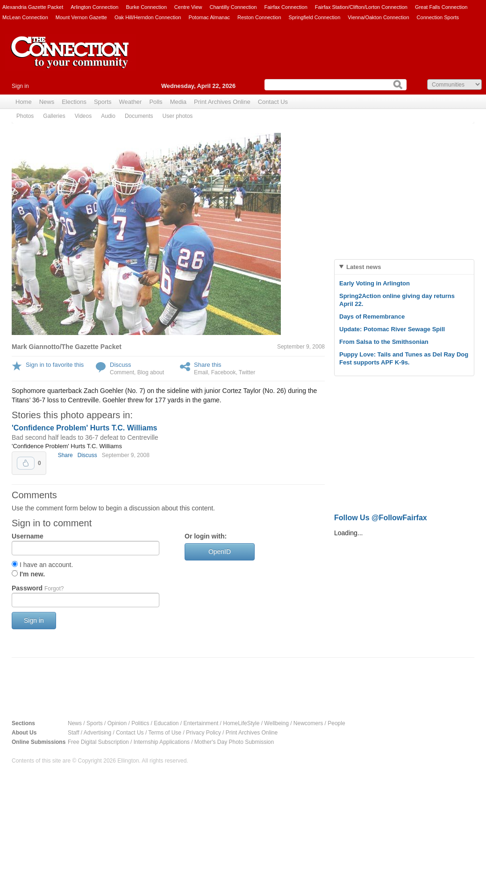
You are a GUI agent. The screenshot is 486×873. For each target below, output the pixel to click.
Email (201, 372)
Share (65, 455)
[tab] (404, 267)
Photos (25, 116)
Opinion (117, 723)
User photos (178, 116)
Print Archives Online (222, 101)
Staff (73, 732)
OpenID (219, 551)
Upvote (26, 463)
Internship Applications (162, 742)
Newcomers (308, 723)
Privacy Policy (203, 732)
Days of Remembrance (372, 316)
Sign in (20, 86)
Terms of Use (164, 732)
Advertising (97, 732)
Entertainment (201, 723)
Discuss (120, 364)
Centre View (188, 7)
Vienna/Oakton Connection (378, 17)
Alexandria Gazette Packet (32, 7)
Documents (139, 116)
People (336, 723)
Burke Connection (146, 7)
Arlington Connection (94, 7)
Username (27, 536)
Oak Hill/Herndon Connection (147, 17)
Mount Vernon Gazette (81, 17)
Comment (122, 372)
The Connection (70, 59)
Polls (155, 101)
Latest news (363, 266)
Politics (140, 723)
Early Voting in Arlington (374, 283)
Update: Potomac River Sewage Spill (392, 329)
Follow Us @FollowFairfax (380, 518)
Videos (83, 116)
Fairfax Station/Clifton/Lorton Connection (361, 7)
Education (166, 723)
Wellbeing (276, 723)
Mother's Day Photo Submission (234, 742)
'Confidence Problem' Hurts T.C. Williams (84, 428)
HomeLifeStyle (241, 723)
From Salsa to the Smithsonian (384, 341)
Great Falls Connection (441, 7)
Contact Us (273, 101)
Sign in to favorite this (55, 364)
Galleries (54, 116)
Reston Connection (259, 17)
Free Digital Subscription (98, 742)
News (47, 101)
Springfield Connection (315, 17)
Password (38, 588)
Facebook (223, 372)
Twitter (247, 372)
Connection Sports (438, 17)
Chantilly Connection (233, 7)
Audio (108, 116)
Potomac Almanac (209, 17)
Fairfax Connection (285, 7)
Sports (103, 101)
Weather (130, 101)
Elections (74, 101)
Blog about (150, 372)
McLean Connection (25, 17)
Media (178, 101)
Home (23, 101)
